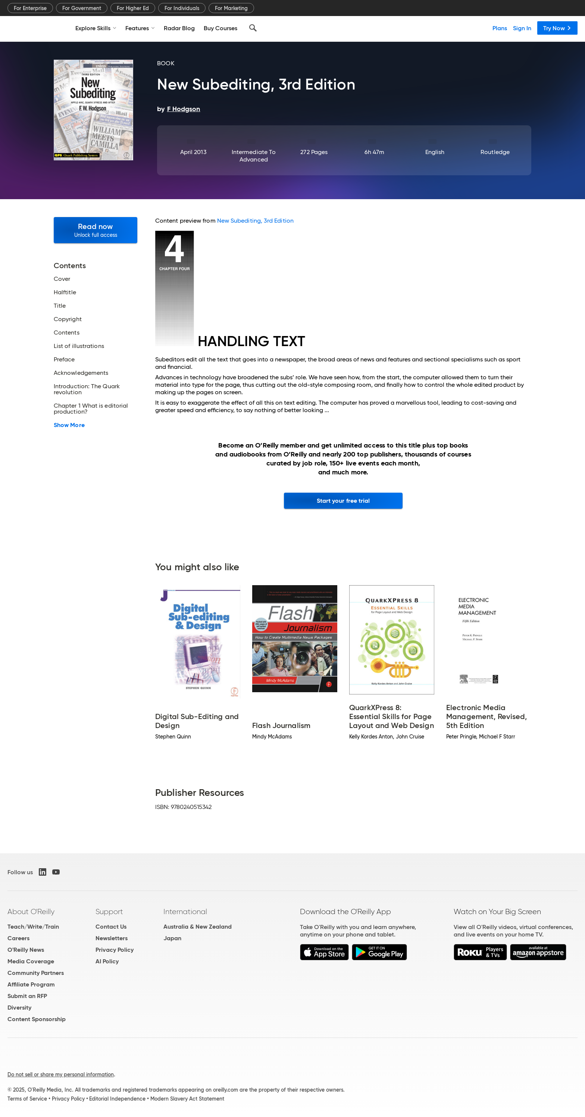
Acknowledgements (81, 373)
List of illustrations (79, 346)
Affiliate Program (31, 984)
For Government (81, 8)
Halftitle (65, 292)
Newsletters (112, 938)
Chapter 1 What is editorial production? (91, 409)
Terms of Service (27, 1098)
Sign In (522, 28)
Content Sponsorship (36, 1019)
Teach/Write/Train (33, 927)
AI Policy (107, 961)
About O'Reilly (30, 911)
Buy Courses (220, 28)
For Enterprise (30, 8)
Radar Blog (179, 28)
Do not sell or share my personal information (60, 1074)
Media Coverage (30, 961)
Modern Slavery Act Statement (187, 1098)
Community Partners (35, 973)
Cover (62, 279)
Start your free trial (343, 501)
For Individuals (182, 8)
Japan (172, 938)
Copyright (68, 319)
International (185, 911)
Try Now (557, 28)
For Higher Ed (133, 8)
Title (60, 306)
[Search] (253, 28)
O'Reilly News (25, 950)
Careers (18, 938)
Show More (69, 425)
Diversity (19, 1007)
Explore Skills (95, 28)
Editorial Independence (117, 1098)
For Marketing (231, 8)
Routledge (495, 152)
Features (140, 28)
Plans (499, 28)
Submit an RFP (27, 996)
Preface (64, 360)
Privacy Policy (115, 950)
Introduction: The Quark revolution (87, 389)
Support (109, 911)
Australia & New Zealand (197, 927)
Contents (66, 333)
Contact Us (111, 927)
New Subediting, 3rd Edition (255, 220)
